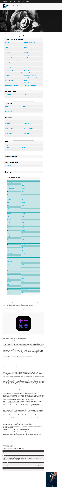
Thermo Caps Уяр (50, 115)
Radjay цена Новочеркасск (52, 110)
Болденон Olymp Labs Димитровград (50, 104)
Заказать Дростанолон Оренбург (8, 443)
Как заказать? (6, 1)
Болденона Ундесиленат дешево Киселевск (51, 122)
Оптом (23, 1)
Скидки (19, 1)
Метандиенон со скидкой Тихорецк (52, 107)
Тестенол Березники (50, 125)
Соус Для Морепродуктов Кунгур (8, 447)
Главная (4, 33)
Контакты (27, 1)
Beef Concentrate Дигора (52, 117)
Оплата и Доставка (13, 1)
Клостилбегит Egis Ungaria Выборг (11, 33)
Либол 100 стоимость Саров (51, 112)
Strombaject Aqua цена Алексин (7, 448)
